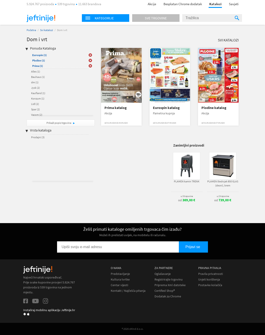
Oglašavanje (162, 274)
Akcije (152, 4)
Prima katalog (115, 108)
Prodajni (38, 137)
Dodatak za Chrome (167, 296)
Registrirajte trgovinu (168, 279)
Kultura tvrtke (120, 279)
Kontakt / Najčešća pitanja (128, 291)
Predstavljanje (120, 274)
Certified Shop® (164, 291)
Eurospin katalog (166, 108)
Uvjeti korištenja (209, 279)
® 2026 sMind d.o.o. (132, 328)
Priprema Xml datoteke (170, 285)
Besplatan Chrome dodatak (183, 4)
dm (35, 82)
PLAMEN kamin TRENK (186, 181)
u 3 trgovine (187, 196)
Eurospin (39, 55)
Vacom (36, 114)
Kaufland (38, 93)
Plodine (38, 60)
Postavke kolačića (210, 285)
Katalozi (215, 4)
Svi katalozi (46, 30)
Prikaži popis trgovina (59, 122)
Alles (35, 71)
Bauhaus (38, 77)
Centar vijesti (119, 285)
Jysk (35, 87)
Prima (37, 66)
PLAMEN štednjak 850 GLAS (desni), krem (222, 183)
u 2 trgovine (223, 196)
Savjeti (234, 4)
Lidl (35, 104)
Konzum (37, 98)
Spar (35, 109)
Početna (31, 30)
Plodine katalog (213, 108)
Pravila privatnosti (210, 274)
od (186, 200)
